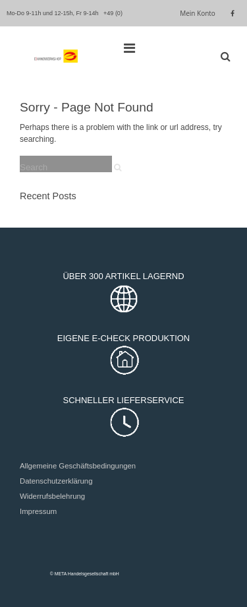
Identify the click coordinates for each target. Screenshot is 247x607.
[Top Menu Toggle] (133, 48)
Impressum (38, 511)
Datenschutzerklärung (56, 481)
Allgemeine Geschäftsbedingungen (78, 466)
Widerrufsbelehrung (52, 496)
